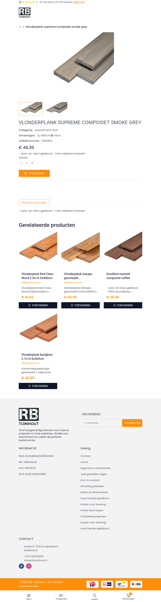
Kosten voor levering (93, 504)
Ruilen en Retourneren (94, 492)
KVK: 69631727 (27, 468)
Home (84, 462)
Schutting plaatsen (92, 486)
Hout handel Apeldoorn (94, 498)
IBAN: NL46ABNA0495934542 (36, 456)
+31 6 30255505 (33, 556)
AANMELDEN (132, 423)
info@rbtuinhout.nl (35, 560)
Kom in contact (90, 480)
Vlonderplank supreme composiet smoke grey (56, 27)
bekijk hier (79, 2)
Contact (85, 456)
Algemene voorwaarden (95, 468)
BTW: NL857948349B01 (32, 474)
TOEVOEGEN (34, 173)
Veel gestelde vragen (93, 474)
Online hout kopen (91, 510)
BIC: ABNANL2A (28, 462)
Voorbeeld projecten (93, 516)
